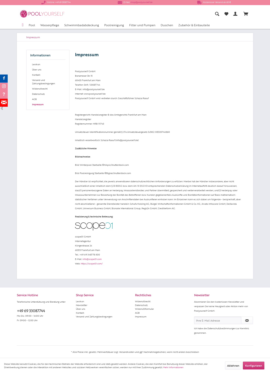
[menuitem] (180, 14)
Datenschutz (38, 93)
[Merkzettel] (226, 14)
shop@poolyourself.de (141, 2)
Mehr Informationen (173, 367)
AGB (34, 99)
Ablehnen (233, 365)
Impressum (38, 104)
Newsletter (81, 305)
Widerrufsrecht (39, 88)
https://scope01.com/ (92, 263)
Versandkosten (126, 351)
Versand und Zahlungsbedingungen (43, 81)
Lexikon (36, 64)
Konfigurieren (253, 365)
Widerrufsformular (144, 308)
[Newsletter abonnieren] (247, 320)
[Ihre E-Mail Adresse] (217, 320)
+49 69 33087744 (31, 310)
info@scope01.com (92, 258)
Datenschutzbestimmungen (221, 328)
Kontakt (36, 74)
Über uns (36, 69)
